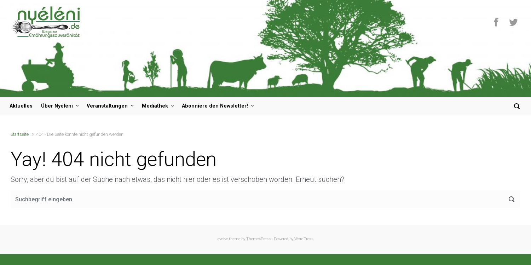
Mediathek (155, 106)
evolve (223, 239)
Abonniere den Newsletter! (215, 106)
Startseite (20, 134)
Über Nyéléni (57, 106)
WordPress (303, 239)
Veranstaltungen (107, 106)
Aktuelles (21, 106)
